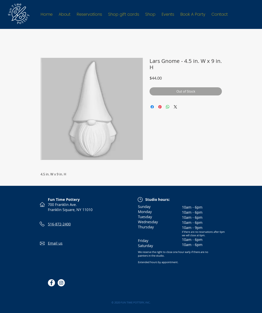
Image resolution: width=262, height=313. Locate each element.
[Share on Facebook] (152, 106)
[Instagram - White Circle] (61, 282)
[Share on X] (175, 106)
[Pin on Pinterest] (159, 106)
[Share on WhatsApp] (167, 106)
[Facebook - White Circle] (51, 282)
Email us (55, 243)
